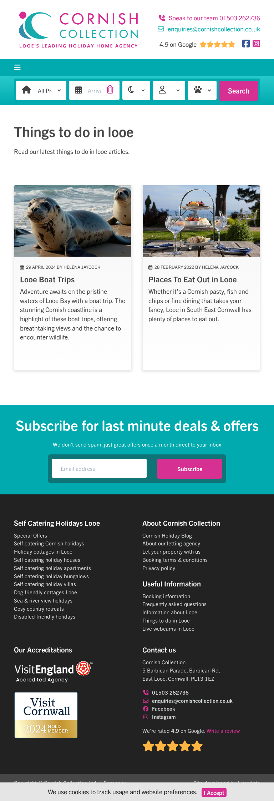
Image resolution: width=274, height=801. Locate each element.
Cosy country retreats (39, 608)
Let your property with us (171, 551)
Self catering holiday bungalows (51, 576)
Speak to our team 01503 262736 (209, 18)
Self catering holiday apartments (52, 567)
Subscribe (189, 468)
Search (238, 90)
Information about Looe (169, 612)
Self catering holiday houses (47, 559)
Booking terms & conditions (175, 559)
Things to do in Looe (166, 620)
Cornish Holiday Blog (167, 535)
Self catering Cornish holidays (49, 543)
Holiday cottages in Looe (43, 551)
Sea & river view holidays (43, 600)
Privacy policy (158, 567)
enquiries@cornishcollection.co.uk (208, 29)
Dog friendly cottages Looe (45, 592)
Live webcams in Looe (168, 628)
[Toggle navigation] (17, 67)
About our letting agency (171, 543)
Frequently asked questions (174, 603)
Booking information (166, 596)
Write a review (223, 730)
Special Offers (30, 535)
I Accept (214, 792)
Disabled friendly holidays (44, 616)
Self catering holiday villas (45, 583)
